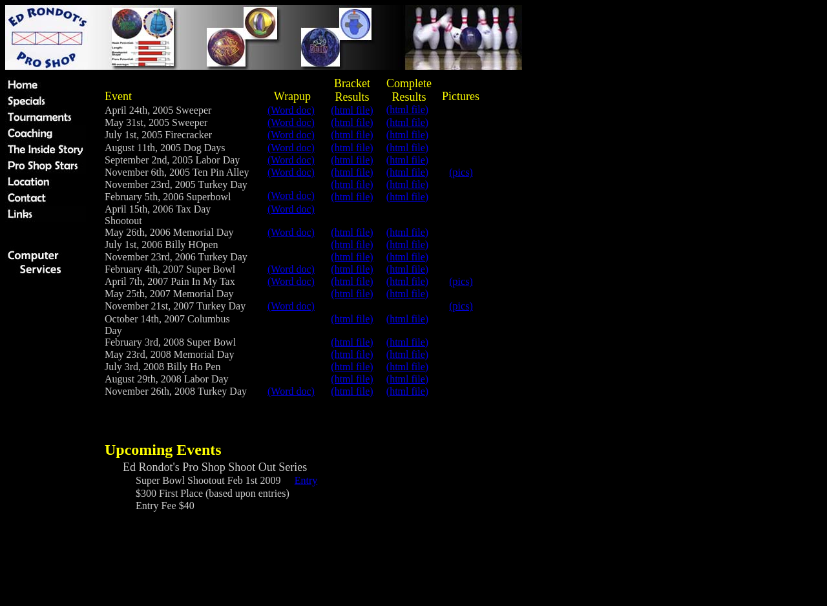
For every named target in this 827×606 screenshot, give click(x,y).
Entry (306, 480)
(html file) (407, 109)
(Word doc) (291, 110)
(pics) (460, 172)
